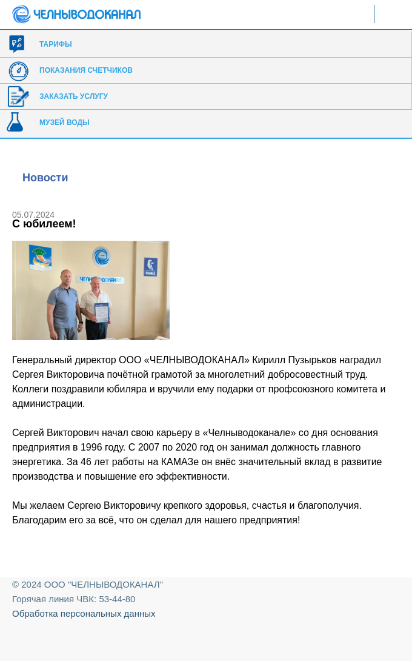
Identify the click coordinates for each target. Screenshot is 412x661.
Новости (45, 178)
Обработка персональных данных (84, 613)
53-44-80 (117, 599)
